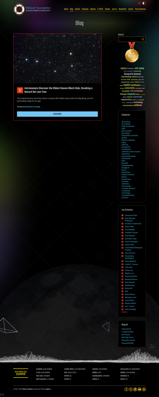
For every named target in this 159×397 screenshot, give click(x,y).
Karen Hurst (129, 245)
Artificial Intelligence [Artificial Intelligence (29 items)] (128, 71)
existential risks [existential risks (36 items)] (125, 82)
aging (124, 142)
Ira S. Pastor (129, 306)
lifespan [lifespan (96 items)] (123, 94)
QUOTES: (123, 379)
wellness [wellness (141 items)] (138, 105)
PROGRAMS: (124, 376)
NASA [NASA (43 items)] (137, 94)
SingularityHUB (127, 343)
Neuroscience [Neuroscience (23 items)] (142, 94)
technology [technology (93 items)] (138, 102)
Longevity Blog (127, 332)
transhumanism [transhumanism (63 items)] (128, 105)
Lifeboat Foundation (27, 389)
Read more (57, 114)
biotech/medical (128, 175)
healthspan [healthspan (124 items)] (135, 85)
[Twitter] (130, 389)
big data (125, 163)
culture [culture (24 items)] (139, 79)
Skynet (124, 138)
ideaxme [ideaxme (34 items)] (122, 88)
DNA (123, 129)
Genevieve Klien (27, 106)
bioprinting (126, 172)
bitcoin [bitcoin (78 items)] (134, 77)
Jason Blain (129, 300)
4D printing (126, 124)
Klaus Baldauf (130, 261)
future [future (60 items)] (137, 82)
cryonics (125, 198)
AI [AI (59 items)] (127, 69)
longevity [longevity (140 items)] (131, 94)
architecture (126, 149)
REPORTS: (67, 376)
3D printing (126, 122)
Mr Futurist (126, 335)
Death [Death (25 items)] (143, 79)
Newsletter (123, 9)
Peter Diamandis (128, 126)
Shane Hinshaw (131, 276)
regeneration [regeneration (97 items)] (126, 99)
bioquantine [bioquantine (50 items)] (137, 71)
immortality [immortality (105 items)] (130, 88)
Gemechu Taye (130, 239)
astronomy (126, 154)
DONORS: (95, 372)
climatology (126, 186)
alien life (125, 145)
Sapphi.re (48, 389)
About (66, 9)
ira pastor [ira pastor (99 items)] (126, 91)
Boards (77, 9)
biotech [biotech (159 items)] (137, 74)
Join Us (114, 9)
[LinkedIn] (135, 389)
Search (143, 39)
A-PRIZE (100, 9)
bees (123, 161)
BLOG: (66, 372)
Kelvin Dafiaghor (131, 242)
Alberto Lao (129, 273)
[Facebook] (126, 389)
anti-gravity (126, 147)
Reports (93, 9)
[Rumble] (144, 389)
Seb (126, 291)
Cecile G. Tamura (131, 264)
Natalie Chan (130, 285)
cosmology (37, 106)
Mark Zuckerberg (128, 140)
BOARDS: (123, 372)
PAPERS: (67, 379)
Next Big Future (127, 337)
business (125, 181)
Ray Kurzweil (127, 131)
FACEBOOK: (40, 369)
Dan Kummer (130, 253)
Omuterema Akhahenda (129, 257)
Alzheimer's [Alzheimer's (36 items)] (131, 69)
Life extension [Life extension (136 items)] (136, 91)
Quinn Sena (129, 227)
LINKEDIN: (95, 369)
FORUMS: (95, 379)
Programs (85, 9)
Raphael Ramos (131, 279)
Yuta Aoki (128, 267)
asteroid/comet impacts (131, 152)
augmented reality (129, 156)
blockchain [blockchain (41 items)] (141, 77)
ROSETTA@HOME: (42, 379)
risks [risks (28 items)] (137, 100)
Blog (71, 9)
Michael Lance (130, 297)
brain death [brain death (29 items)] (123, 79)
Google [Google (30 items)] (121, 85)
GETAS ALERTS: (125, 369)
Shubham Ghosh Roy (133, 224)
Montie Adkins (130, 303)
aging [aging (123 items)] (123, 68)
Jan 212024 (20, 90)
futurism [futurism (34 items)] (142, 82)
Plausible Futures (128, 340)
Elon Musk (126, 133)
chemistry (125, 184)
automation (126, 158)
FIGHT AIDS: (40, 376)
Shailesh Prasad (131, 233)
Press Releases (140, 9)
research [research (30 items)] (134, 100)
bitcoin (124, 177)
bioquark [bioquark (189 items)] (128, 74)
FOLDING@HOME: (97, 376)
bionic (124, 170)
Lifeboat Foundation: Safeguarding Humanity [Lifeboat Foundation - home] (32, 9)
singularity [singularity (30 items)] (141, 100)
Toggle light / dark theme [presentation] (143, 3)
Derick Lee (129, 270)
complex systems (128, 188)
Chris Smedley (130, 309)
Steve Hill (128, 288)
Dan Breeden (130, 230)
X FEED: (39, 372)
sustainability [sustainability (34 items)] (129, 103)
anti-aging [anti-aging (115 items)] (139, 68)
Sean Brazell (130, 282)
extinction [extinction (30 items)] (132, 82)
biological (125, 168)
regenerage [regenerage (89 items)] (137, 97)
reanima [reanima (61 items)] (129, 97)
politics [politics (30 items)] (124, 97)
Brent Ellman (130, 294)
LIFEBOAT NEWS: (69, 369)
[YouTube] (139, 389)
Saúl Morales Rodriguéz (130, 219)
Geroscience (126, 329)
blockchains (126, 179)
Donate (107, 9)
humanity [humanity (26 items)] (143, 85)
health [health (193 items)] (126, 85)
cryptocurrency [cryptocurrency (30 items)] (134, 79)
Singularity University (130, 135)
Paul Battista (130, 236)
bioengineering (127, 165)
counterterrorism (128, 195)
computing (126, 191)
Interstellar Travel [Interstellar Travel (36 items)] (140, 88)
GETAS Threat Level (21, 373)
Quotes (130, 9)
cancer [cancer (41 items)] (128, 80)
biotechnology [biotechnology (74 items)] (126, 77)
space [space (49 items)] (124, 102)
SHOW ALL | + (125, 312)
